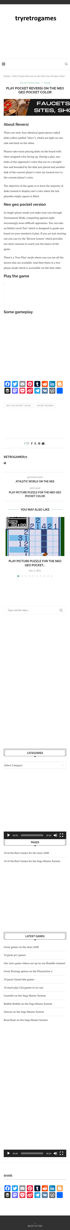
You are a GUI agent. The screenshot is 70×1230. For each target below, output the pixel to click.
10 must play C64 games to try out (23, 987)
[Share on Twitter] (35, 442)
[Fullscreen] (61, 1152)
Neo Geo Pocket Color (18, 404)
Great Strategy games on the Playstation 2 (28, 970)
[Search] (66, 64)
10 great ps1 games (15, 954)
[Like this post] (27, 442)
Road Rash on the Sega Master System (26, 1019)
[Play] (8, 1152)
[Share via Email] (43, 442)
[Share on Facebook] (31, 442)
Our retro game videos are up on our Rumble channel (34, 962)
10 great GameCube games (19, 978)
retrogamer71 (15, 456)
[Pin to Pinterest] (39, 442)
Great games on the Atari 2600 (21, 946)
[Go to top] (35, 1225)
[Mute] (55, 1152)
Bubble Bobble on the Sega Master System (28, 1003)
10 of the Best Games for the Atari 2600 (26, 852)
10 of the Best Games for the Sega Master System (32, 860)
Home (7, 76)
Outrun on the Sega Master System (24, 1011)
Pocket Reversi (45, 404)
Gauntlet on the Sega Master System (25, 995)
